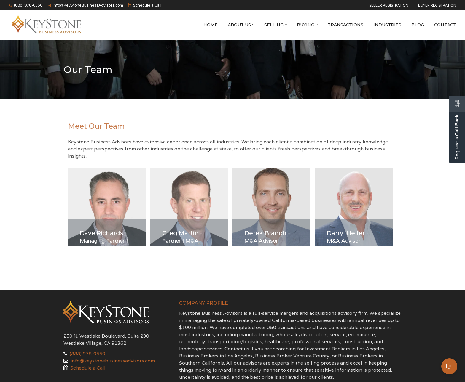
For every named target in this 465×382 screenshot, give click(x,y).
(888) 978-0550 (28, 5)
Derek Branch (265, 233)
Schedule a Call (147, 5)
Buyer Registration (437, 5)
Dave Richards (101, 233)
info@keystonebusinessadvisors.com (113, 361)
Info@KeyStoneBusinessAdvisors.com (88, 5)
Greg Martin (180, 233)
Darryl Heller (346, 233)
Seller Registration (388, 5)
